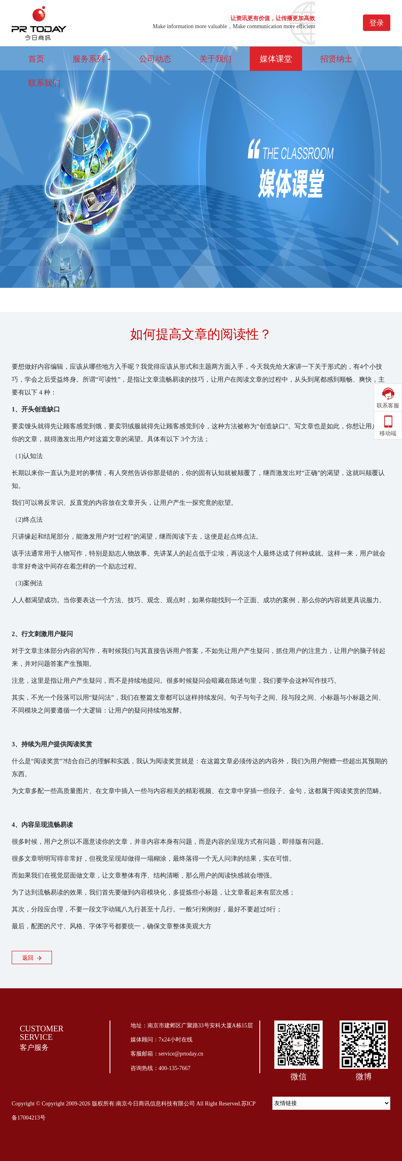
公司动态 (155, 58)
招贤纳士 (336, 58)
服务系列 (92, 58)
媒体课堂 (276, 58)
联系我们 (44, 83)
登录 (376, 23)
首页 (36, 58)
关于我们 (215, 58)
